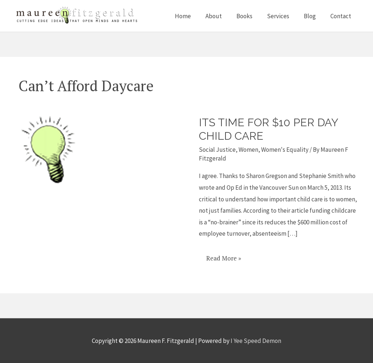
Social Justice (217, 150)
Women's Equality (285, 150)
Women (248, 150)
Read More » (223, 255)
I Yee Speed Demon (256, 341)
